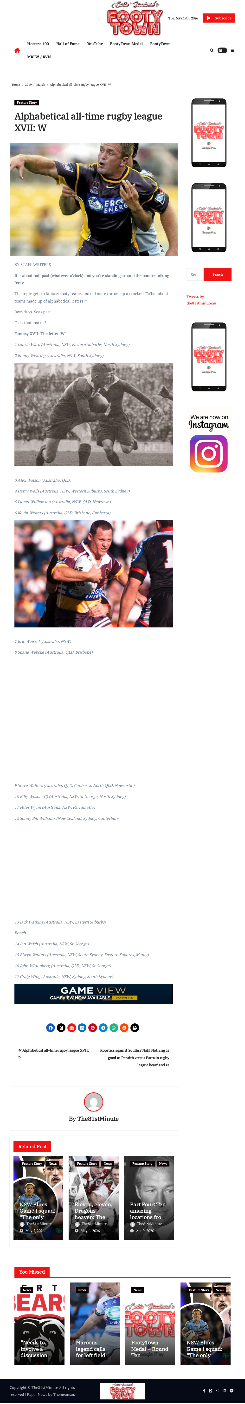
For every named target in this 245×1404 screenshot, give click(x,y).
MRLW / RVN (39, 57)
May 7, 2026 (35, 1230)
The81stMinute (98, 1119)
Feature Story (27, 102)
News (53, 1163)
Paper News (37, 1395)
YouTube (95, 43)
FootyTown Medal (126, 43)
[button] (232, 50)
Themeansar (63, 1395)
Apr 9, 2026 (145, 1230)
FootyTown (160, 43)
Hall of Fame (68, 43)
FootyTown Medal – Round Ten (149, 1350)
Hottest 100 (38, 43)
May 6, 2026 (90, 1230)
